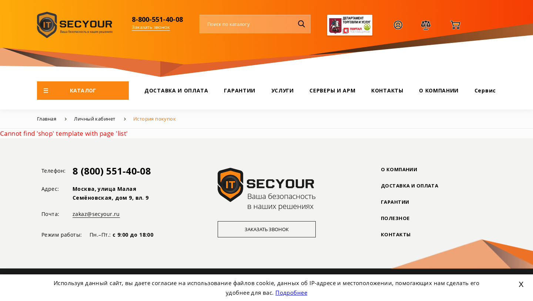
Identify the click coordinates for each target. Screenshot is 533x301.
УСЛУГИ (282, 90)
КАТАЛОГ (70, 90)
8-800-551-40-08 (157, 19)
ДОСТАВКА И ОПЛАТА (176, 90)
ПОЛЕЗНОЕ (395, 218)
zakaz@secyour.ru (96, 213)
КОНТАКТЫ (387, 90)
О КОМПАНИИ (439, 90)
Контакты (395, 234)
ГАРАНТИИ (239, 90)
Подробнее (291, 292)
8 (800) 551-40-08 (112, 171)
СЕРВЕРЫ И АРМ (332, 90)
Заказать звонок (151, 27)
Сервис (485, 90)
